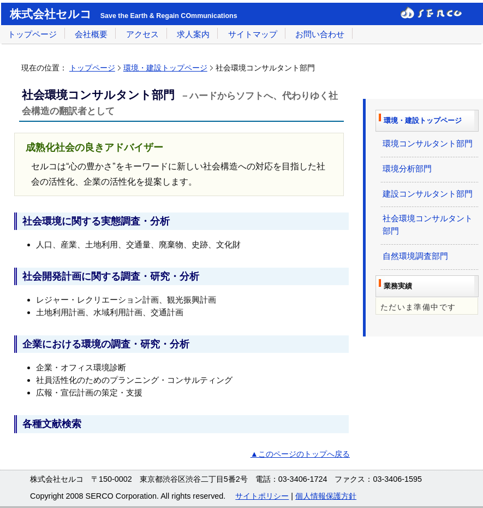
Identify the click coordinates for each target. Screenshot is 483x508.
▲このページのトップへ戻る (300, 454)
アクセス (142, 34)
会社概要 (91, 34)
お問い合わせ (319, 34)
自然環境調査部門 (415, 256)
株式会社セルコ (51, 14)
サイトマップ (252, 34)
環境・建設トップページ (165, 67)
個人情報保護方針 (325, 496)
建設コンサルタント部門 (428, 193)
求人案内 (193, 34)
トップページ (32, 34)
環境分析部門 (407, 168)
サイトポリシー (262, 496)
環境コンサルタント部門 (428, 143)
